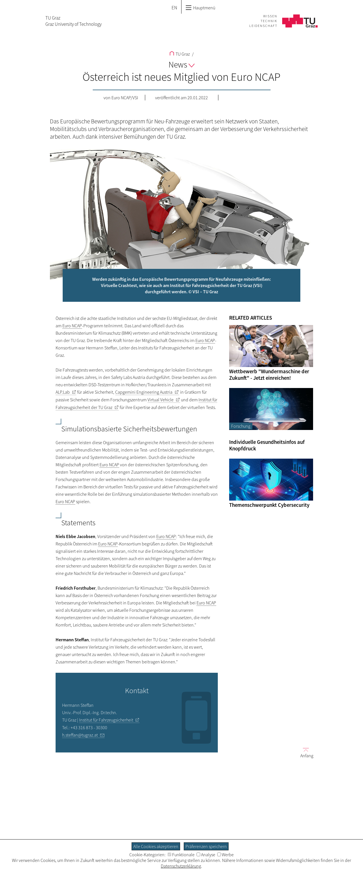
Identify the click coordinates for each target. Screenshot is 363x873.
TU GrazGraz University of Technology (73, 21)
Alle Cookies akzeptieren (155, 846)
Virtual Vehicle (160, 399)
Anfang (304, 752)
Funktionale (181, 854)
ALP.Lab (63, 392)
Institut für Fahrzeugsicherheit (106, 720)
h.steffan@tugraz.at (80, 735)
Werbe (225, 854)
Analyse (206, 854)
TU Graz (180, 54)
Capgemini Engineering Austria (143, 392)
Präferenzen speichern (206, 846)
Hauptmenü (200, 7)
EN (174, 8)
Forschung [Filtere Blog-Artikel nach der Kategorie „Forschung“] (240, 426)
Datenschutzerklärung (181, 866)
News (181, 64)
